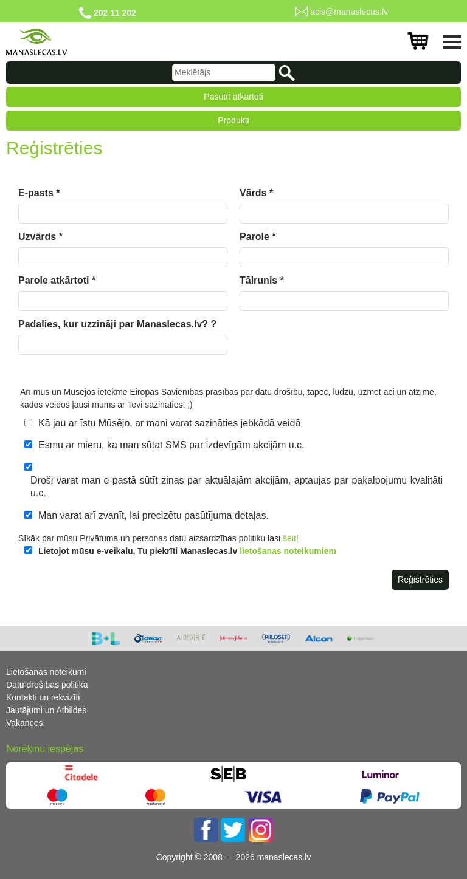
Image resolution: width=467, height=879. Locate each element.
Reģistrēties (420, 579)
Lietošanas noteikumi (46, 672)
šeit (289, 538)
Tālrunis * (262, 280)
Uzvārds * (40, 236)
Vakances (24, 723)
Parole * (258, 236)
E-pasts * (39, 193)
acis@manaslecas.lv (349, 11)
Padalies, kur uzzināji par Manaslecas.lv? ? (117, 324)
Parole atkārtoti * (56, 280)
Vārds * (256, 193)
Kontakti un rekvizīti (43, 697)
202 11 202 (115, 13)
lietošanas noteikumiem (288, 551)
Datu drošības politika (47, 684)
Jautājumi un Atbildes (46, 710)
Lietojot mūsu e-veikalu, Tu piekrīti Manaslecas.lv (187, 551)
